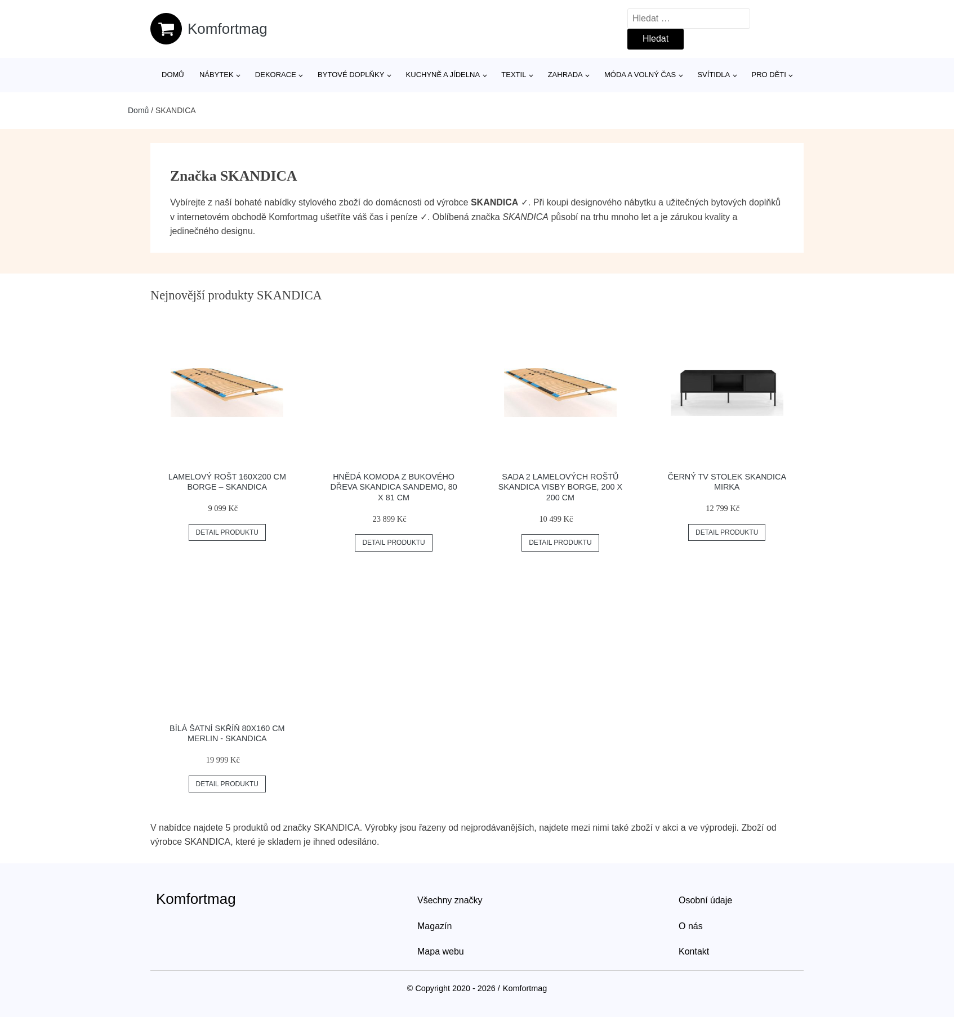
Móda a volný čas (640, 74)
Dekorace (275, 74)
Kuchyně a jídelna (443, 74)
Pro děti (768, 74)
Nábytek (216, 74)
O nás (691, 926)
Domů (173, 74)
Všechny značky (450, 900)
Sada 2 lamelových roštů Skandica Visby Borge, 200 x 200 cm (560, 487)
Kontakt (694, 951)
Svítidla (713, 74)
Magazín (434, 926)
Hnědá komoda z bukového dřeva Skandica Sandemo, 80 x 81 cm (393, 487)
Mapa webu (440, 951)
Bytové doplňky (351, 74)
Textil (513, 74)
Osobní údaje (705, 900)
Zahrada (565, 74)
